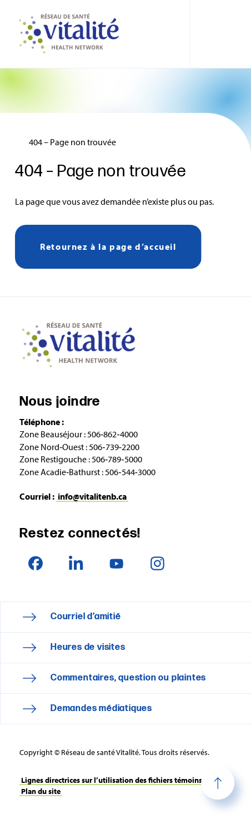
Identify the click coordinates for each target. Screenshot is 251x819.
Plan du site (41, 791)
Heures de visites (88, 647)
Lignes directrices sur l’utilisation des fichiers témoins (111, 780)
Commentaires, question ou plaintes (128, 678)
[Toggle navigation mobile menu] (220, 34)
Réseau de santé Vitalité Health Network (73, 34)
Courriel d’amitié (86, 616)
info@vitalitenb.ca (92, 496)
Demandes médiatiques (101, 708)
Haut (217, 783)
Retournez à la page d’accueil (108, 246)
